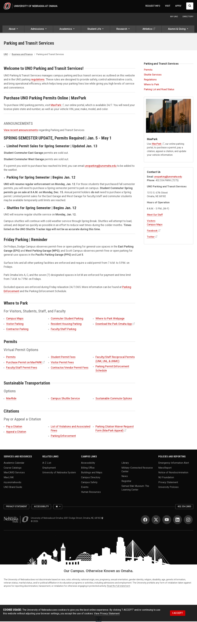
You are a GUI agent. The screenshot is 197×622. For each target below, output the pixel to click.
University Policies (168, 487)
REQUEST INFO (152, 6)
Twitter (150, 237)
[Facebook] (145, 520)
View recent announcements (21, 130)
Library (125, 463)
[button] (13, 30)
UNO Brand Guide (13, 487)
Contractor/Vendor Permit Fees (69, 368)
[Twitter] (156, 520)
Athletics (147, 29)
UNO (6, 55)
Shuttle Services (153, 75)
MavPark (56, 105)
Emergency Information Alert (173, 463)
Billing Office (88, 468)
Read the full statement (118, 586)
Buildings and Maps (91, 473)
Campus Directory (90, 477)
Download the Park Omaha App (114, 324)
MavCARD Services (14, 473)
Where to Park (151, 84)
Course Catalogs (12, 468)
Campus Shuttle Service (65, 399)
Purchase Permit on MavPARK (24, 363)
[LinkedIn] (177, 520)
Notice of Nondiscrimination (173, 473)
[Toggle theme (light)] (57, 507)
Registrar (126, 481)
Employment (49, 468)
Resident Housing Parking (66, 324)
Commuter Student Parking (67, 319)
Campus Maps (14, 319)
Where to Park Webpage (110, 319)
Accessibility (88, 463)
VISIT (167, 6)
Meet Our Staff (155, 215)
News (124, 476)
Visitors (151, 221)
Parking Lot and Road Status (159, 89)
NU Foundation (166, 477)
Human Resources (91, 492)
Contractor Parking (17, 329)
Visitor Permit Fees (62, 363)
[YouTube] (166, 520)
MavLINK (9, 477)
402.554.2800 (184, 507)
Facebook (152, 231)
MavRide (11, 399)
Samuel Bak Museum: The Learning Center (135, 488)
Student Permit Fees (63, 357)
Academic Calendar (14, 463)
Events (84, 487)
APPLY (178, 6)
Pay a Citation (14, 427)
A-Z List (46, 463)
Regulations (150, 80)
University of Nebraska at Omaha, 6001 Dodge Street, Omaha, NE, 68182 (67, 518)
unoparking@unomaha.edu (101, 166)
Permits (11, 357)
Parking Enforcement (63, 436)
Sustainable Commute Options (114, 399)
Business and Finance (22, 55)
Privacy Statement (168, 482)
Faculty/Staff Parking (63, 329)
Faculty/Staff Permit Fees (21, 368)
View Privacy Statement (107, 614)
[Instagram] (188, 520)
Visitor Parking (14, 324)
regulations (38, 80)
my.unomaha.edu (12, 482)
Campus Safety (89, 482)
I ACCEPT (177, 613)
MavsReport (165, 468)
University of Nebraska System (59, 473)
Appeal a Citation (16, 432)
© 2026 (35, 522)
